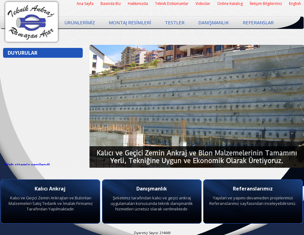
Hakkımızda (138, 3)
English (295, 3)
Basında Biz (111, 3)
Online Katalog (230, 3)
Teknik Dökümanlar (171, 3)
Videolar (203, 3)
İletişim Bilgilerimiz (266, 3)
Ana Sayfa (85, 3)
